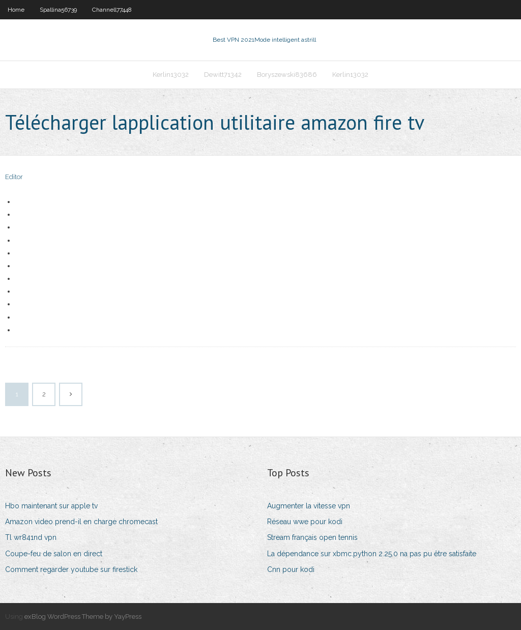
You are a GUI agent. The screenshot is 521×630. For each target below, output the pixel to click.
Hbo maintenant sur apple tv (51, 506)
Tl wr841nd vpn (30, 537)
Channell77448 (112, 9)
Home (16, 9)
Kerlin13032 (171, 74)
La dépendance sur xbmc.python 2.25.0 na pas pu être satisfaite (371, 554)
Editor (14, 177)
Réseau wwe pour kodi (304, 522)
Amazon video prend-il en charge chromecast (81, 522)
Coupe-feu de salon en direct (53, 554)
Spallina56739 (58, 9)
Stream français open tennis (312, 537)
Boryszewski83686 (287, 74)
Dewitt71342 (223, 74)
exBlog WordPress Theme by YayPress (82, 616)
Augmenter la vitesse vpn (308, 506)
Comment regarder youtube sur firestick (71, 569)
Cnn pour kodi (290, 569)
